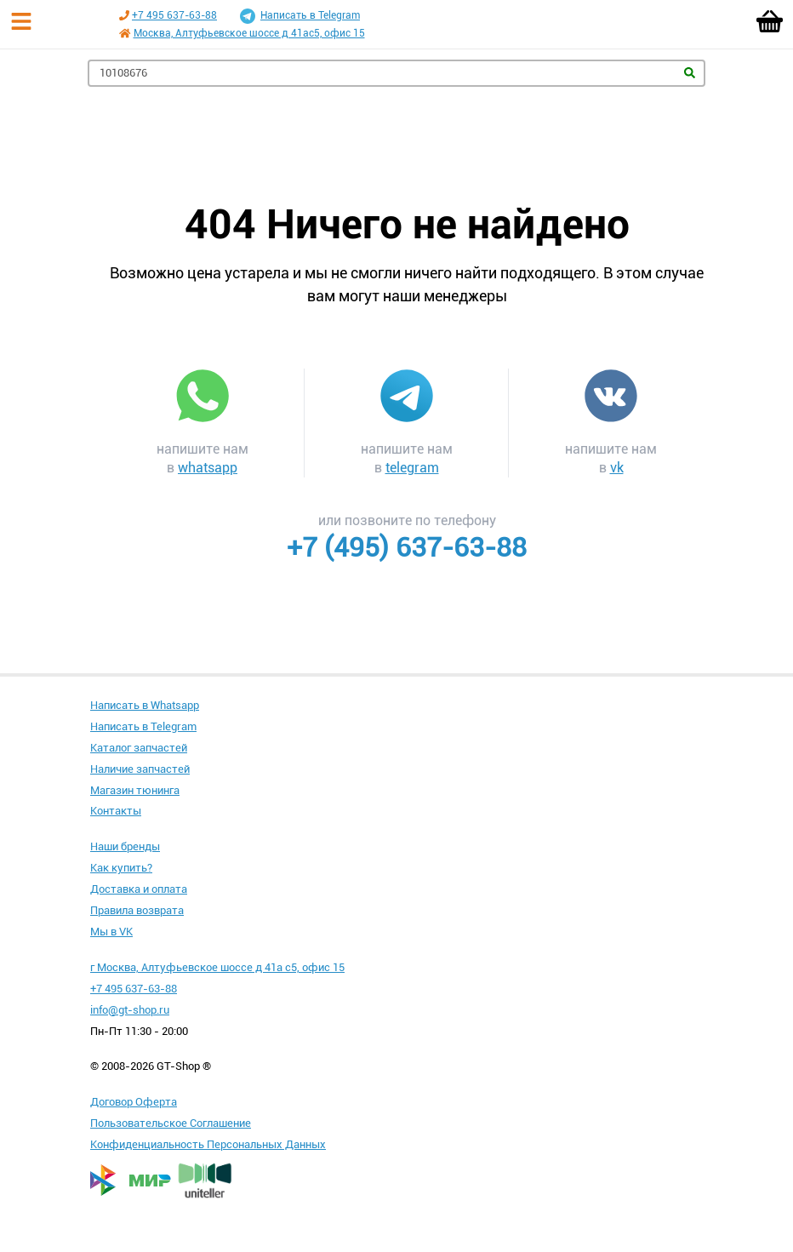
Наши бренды (125, 846)
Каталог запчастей (138, 747)
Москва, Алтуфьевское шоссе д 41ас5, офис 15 (249, 33)
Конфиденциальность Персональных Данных (208, 1144)
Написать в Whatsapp (144, 705)
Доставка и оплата (138, 889)
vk (617, 468)
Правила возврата (137, 910)
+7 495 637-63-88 (174, 15)
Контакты (115, 810)
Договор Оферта (133, 1101)
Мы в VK (111, 931)
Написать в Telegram (300, 16)
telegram (412, 468)
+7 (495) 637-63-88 (407, 547)
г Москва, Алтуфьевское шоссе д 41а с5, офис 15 (217, 967)
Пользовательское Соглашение (170, 1123)
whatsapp (207, 468)
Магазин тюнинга (135, 790)
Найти (689, 72)
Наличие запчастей (140, 769)
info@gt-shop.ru (129, 1009)
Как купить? (121, 867)
